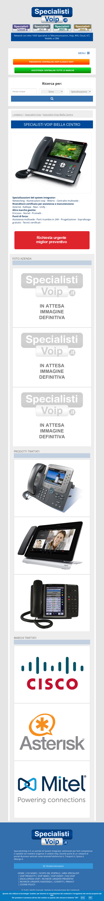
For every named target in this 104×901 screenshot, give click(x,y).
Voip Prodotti (28, 876)
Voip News (43, 876)
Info (82, 898)
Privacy (70, 881)
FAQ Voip (70, 876)
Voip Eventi (57, 876)
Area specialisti (70, 873)
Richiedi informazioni (53, 866)
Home (21, 873)
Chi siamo (31, 873)
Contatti (59, 881)
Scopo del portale (49, 873)
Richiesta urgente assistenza (36, 881)
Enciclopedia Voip (30, 878)
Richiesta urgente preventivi (57, 878)
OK (90, 898)
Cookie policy (27, 884)
